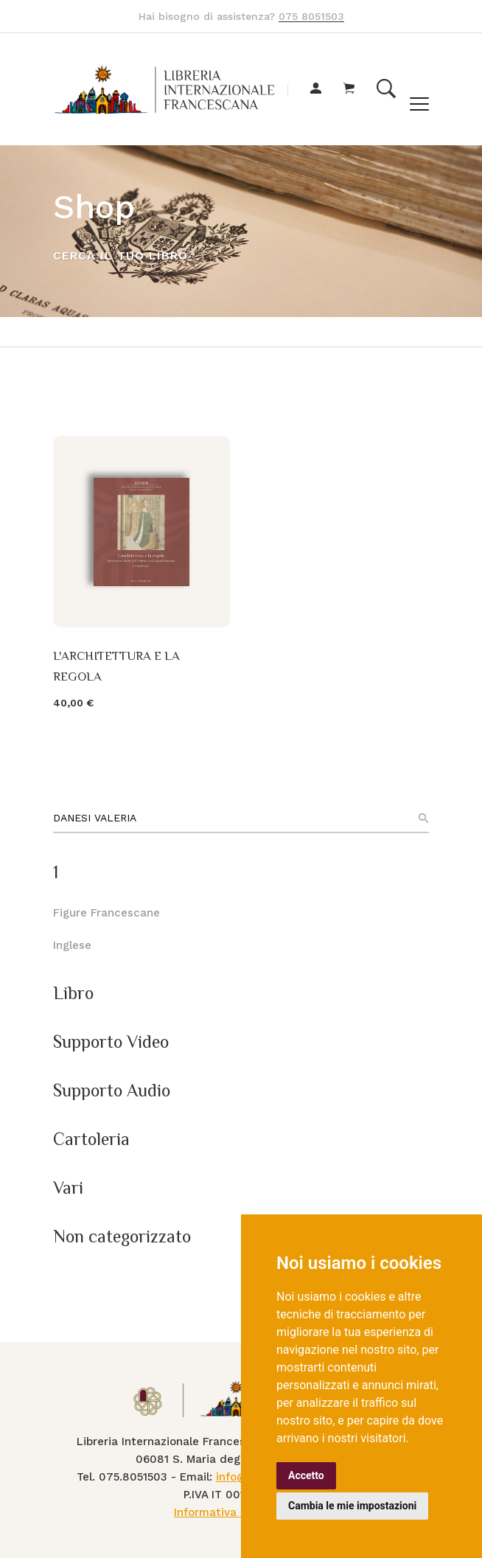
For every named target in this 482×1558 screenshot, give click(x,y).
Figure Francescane (106, 912)
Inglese (72, 945)
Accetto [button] (306, 1475)
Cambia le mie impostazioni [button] (352, 1506)
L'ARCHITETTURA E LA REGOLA (116, 666)
